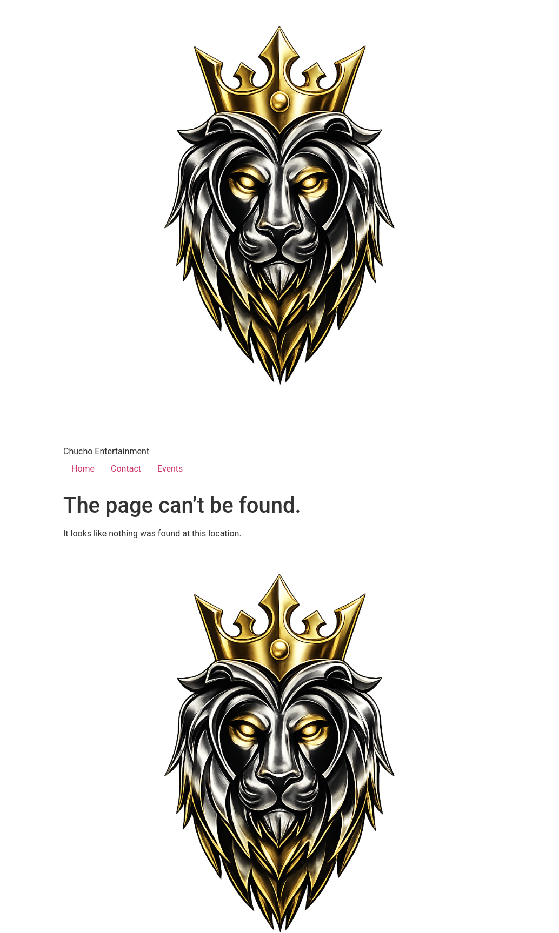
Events (170, 469)
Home (83, 469)
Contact (126, 469)
